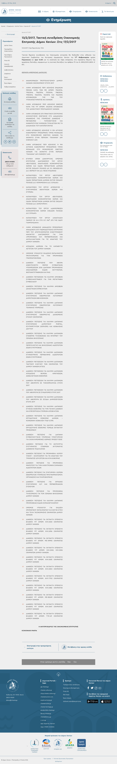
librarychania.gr (46, 713)
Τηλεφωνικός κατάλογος (71, 684)
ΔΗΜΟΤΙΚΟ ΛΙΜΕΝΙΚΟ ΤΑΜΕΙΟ (35, 746)
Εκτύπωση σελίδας (9, 100)
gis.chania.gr (45, 687)
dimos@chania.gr (10, 174)
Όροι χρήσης (47, 758)
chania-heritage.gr (47, 707)
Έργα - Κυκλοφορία (8, 78)
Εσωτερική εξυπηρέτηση (71, 688)
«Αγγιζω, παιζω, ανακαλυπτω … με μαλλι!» (107, 86)
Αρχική (3, 26)
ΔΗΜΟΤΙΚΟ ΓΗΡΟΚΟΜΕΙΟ (82, 745)
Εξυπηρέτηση (59, 12)
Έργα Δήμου (8, 83)
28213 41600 (10, 162)
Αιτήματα (108, 3)
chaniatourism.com (47, 697)
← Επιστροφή (10, 34)
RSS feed (66, 694)
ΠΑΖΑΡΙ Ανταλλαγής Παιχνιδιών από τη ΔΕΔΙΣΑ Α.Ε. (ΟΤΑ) (105, 128)
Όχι (75, 662)
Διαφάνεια (7, 73)
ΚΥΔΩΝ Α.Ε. (58, 744)
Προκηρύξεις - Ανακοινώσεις (8, 50)
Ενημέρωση (75, 12)
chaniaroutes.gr (46, 703)
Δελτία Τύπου (19, 26)
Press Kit (7, 60)
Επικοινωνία (91, 12)
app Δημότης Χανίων (48, 723)
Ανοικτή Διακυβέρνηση (8, 65)
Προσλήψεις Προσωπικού (8, 56)
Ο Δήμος (43, 12)
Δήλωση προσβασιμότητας (72, 701)
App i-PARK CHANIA (47, 727)
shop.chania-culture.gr (48, 693)
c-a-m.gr (43, 720)
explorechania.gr (46, 700)
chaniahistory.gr (46, 717)
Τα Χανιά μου (107, 12)
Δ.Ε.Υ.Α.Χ (47, 744)
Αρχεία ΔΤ (27, 26)
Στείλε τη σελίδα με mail (10, 110)
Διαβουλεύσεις (8, 70)
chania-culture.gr (46, 690)
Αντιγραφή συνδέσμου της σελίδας (9, 122)
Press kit (66, 691)
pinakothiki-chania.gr (48, 710)
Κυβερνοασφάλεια (10, 87)
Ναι (69, 662)
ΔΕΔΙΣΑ (70, 744)
